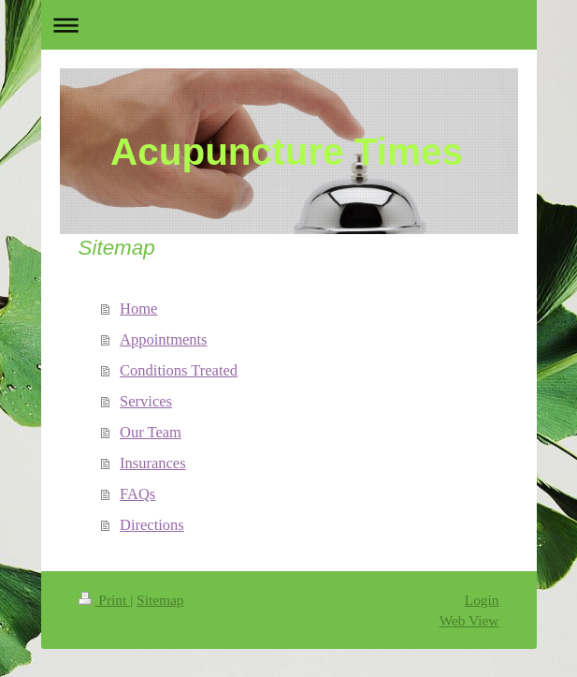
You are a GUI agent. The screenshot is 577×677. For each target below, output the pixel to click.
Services (146, 401)
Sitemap (160, 600)
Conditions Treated (179, 370)
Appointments (164, 339)
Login (482, 600)
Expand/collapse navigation (289, 25)
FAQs (137, 494)
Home (138, 308)
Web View (469, 620)
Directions (152, 525)
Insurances (153, 463)
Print (105, 600)
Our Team (150, 432)
